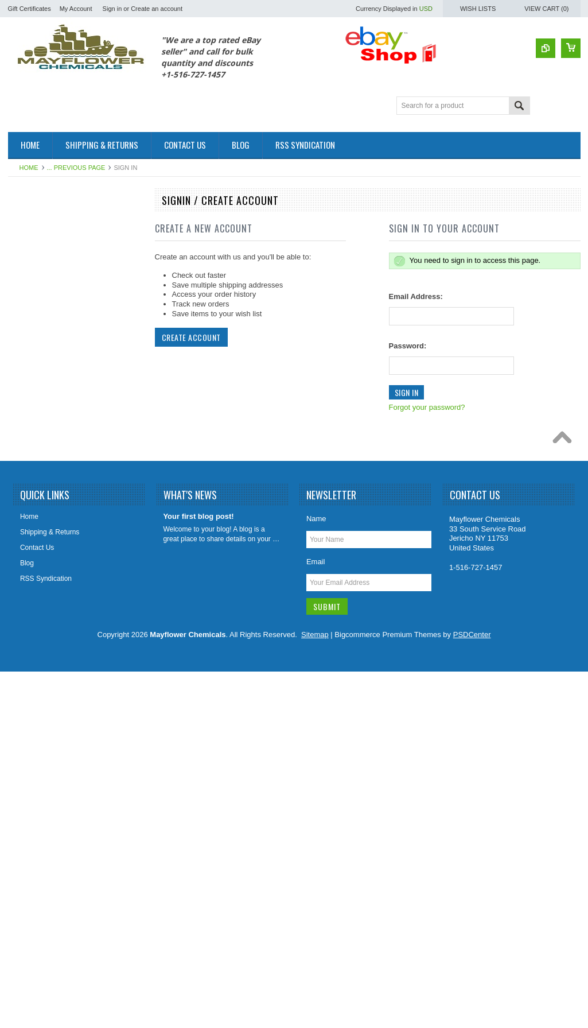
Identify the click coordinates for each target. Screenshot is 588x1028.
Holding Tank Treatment (50, 494)
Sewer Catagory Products (53, 718)
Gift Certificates (29, 8)
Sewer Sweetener (41, 738)
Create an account (156, 8)
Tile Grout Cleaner (42, 777)
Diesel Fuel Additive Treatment (61, 339)
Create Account (191, 337)
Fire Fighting (33, 378)
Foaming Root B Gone (48, 397)
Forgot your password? (427, 407)
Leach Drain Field (41, 514)
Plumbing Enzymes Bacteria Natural (69, 611)
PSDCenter (472, 991)
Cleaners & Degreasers (50, 300)
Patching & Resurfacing (50, 261)
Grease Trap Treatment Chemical (65, 475)
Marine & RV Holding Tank (54, 553)
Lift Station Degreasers (49, 533)
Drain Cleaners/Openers (51, 358)
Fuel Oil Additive (39, 242)
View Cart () (546, 8)
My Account (76, 8)
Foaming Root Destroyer (51, 417)
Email (315, 918)
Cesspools (30, 281)
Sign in (112, 8)
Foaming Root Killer (44, 456)
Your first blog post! (198, 872)
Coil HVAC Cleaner (43, 319)
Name (316, 875)
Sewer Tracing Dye (43, 757)
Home (29, 167)
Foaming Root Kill (41, 436)
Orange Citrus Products (50, 592)
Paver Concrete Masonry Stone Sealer (73, 679)
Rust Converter (37, 659)
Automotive (31, 222)
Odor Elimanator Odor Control (60, 572)
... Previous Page (76, 167)
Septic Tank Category (47, 699)
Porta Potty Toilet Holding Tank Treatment (61, 636)
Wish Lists (478, 8)
